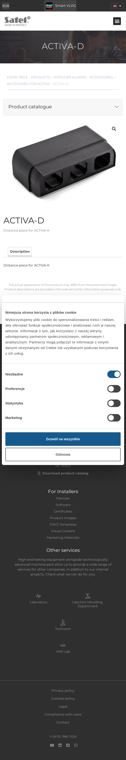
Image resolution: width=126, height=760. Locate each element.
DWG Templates (63, 524)
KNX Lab (63, 651)
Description (20, 251)
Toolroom (63, 629)
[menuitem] (117, 6)
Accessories (101, 77)
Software (63, 505)
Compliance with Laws (63, 714)
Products (40, 77)
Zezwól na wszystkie (63, 439)
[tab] (20, 251)
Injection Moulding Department (87, 604)
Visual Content (63, 531)
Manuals (63, 498)
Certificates (63, 511)
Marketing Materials (63, 537)
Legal (63, 706)
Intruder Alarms (70, 77)
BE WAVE (63, 466)
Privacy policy (63, 690)
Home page (17, 77)
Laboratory (38, 602)
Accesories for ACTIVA (28, 84)
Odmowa (63, 454)
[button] (117, 21)
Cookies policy (63, 698)
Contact (63, 722)
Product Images (63, 518)
